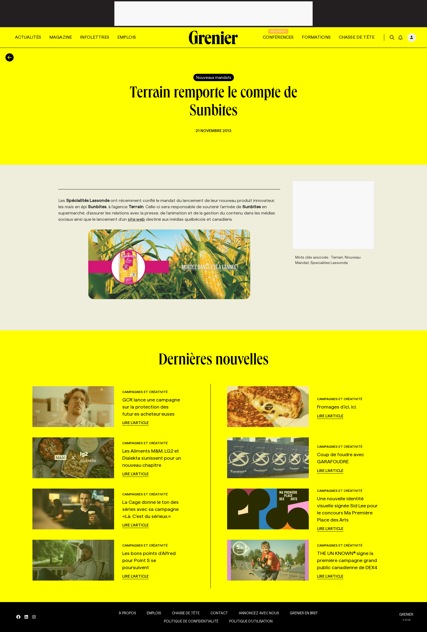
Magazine (60, 37)
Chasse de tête (356, 37)
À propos (127, 613)
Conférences (278, 37)
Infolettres (94, 37)
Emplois (126, 37)
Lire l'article (135, 423)
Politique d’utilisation (251, 621)
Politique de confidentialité (191, 621)
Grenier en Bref (304, 613)
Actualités (28, 37)
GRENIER (406, 614)
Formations (316, 37)
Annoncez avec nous (259, 613)
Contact (219, 613)
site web (136, 219)
